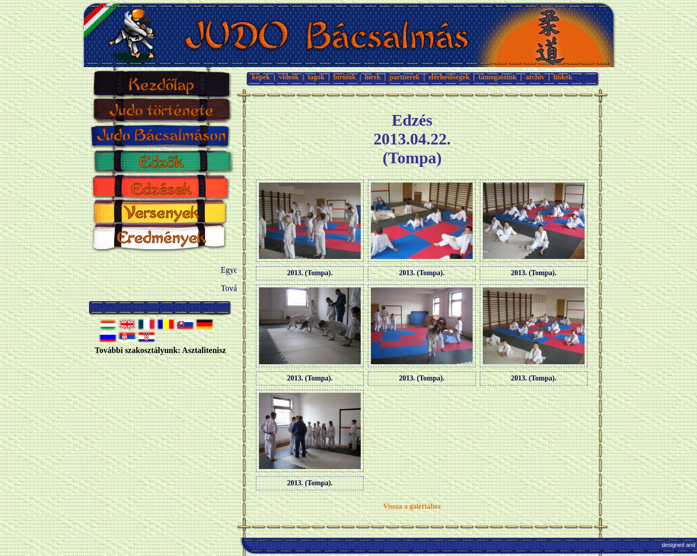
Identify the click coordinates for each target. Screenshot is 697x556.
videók (289, 77)
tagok (316, 77)
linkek (563, 77)
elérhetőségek (449, 77)
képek (261, 77)
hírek (373, 77)
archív (535, 77)
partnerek (404, 77)
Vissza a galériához (412, 506)
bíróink (344, 77)
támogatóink (497, 77)
